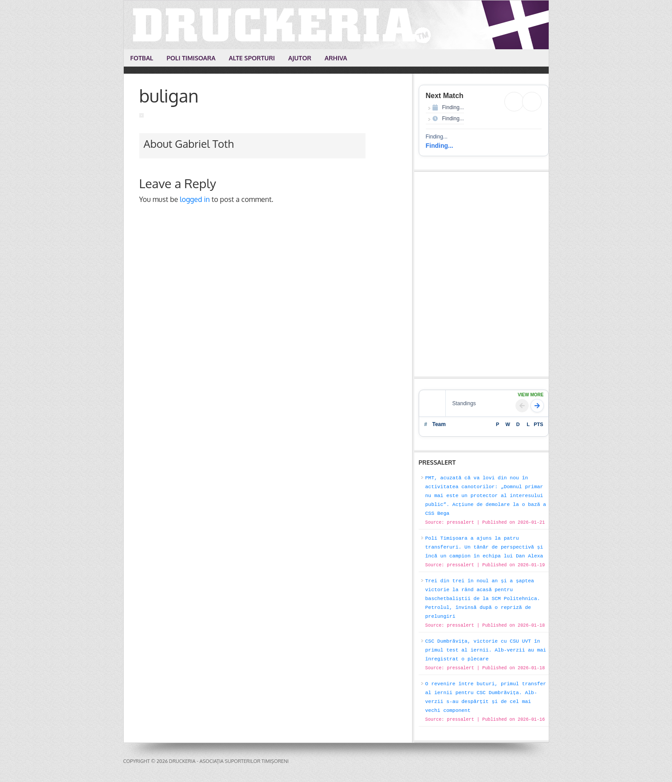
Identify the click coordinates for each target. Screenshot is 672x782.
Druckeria (337, 24)
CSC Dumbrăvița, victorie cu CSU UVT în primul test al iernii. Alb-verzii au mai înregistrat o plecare (485, 650)
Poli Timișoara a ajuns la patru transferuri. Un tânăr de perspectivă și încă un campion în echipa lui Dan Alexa (484, 547)
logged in (195, 199)
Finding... (439, 145)
